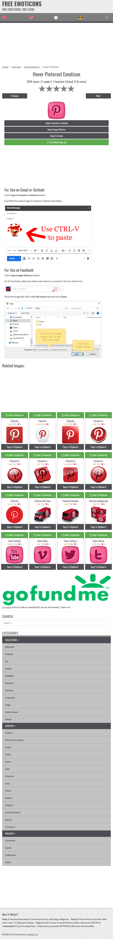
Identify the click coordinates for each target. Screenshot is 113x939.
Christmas (10, 840)
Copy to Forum (56, 136)
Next (98, 96)
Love (7, 783)
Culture (8, 732)
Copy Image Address (56, 129)
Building (9, 675)
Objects (9, 805)
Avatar (8, 668)
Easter (8, 847)
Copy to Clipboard (14, 447)
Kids (7, 769)
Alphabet (9, 646)
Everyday (16, 66)
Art (6, 661)
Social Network (32, 66)
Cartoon (9, 690)
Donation (6, 607)
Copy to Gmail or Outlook (56, 123)
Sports (8, 819)
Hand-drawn (11, 712)
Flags (7, 704)
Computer (10, 697)
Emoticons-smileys (14, 740)
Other (8, 862)
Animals (9, 654)
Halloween (10, 855)
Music (8, 790)
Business (9, 683)
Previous (14, 96)
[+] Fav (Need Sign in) (56, 142)
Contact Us (32, 934)
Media (8, 719)
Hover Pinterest (51, 66)
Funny (8, 754)
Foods (8, 747)
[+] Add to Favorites (15, 415)
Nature (8, 797)
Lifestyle (9, 776)
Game (8, 761)
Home (5, 66)
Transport (10, 826)
